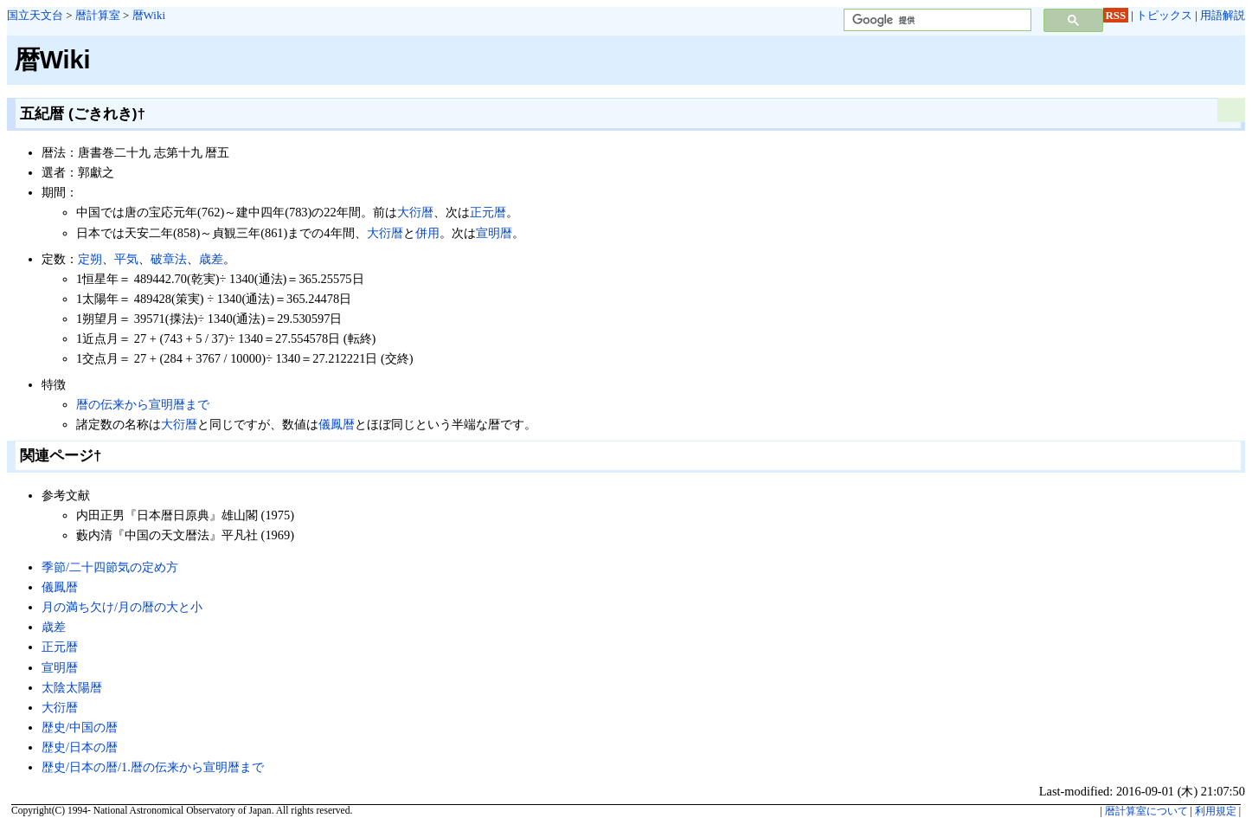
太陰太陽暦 (72, 687)
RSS (1116, 15)
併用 (427, 233)
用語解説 (1222, 15)
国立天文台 (35, 15)
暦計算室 (97, 15)
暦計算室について (1146, 811)
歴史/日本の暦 (80, 747)
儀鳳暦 (336, 424)
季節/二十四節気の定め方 (110, 567)
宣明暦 (494, 233)
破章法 (169, 259)
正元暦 (488, 212)
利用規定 (1215, 811)
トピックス (1164, 15)
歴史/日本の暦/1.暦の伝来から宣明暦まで (153, 767)
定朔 (90, 259)
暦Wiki (148, 15)
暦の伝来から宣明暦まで (142, 404)
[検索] (935, 20)
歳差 (211, 259)
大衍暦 (415, 212)
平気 (126, 259)
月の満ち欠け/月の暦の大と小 (122, 607)
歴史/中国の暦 (80, 727)
